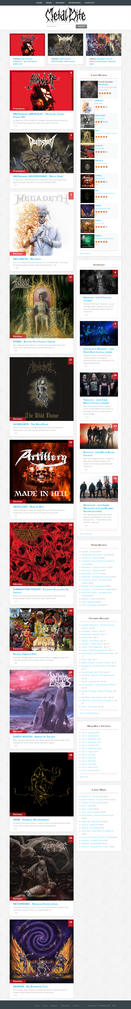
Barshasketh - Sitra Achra (91, 573)
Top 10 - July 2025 (88, 754)
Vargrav (98, 235)
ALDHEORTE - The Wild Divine (30, 424)
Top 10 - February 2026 (91, 732)
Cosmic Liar (99, 223)
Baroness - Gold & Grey (91, 599)
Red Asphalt (99, 148)
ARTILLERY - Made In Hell (28, 506)
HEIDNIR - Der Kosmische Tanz (30, 986)
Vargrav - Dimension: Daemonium (94, 650)
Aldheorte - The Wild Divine (92, 840)
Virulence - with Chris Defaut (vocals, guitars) (96, 401)
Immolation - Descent (90, 631)
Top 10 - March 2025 (90, 767)
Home (39, 3)
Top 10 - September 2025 (91, 748)
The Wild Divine (101, 163)
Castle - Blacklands (89, 602)
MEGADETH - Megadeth (27, 258)
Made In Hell (100, 178)
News (49, 3)
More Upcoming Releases (89, 713)
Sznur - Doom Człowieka (91, 812)
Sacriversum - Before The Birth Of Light (96, 837)
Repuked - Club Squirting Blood (93, 586)
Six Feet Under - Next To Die (92, 672)
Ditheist (98, 220)
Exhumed (99, 145)
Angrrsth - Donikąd (89, 551)
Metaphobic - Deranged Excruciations (96, 577)
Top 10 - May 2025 (89, 761)
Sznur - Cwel (86, 659)
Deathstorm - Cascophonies (92, 796)
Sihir (97, 190)
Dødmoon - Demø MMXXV (92, 843)
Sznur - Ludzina (87, 809)
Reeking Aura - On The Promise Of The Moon (99, 666)
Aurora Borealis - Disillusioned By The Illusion (99, 684)
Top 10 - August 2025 (90, 751)
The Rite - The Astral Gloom (92, 802)
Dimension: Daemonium (104, 238)
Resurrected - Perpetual (91, 634)
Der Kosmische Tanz (103, 208)
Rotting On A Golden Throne (106, 133)
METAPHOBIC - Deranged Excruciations (35, 903)
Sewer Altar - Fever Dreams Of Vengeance (98, 700)
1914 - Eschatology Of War (92, 605)
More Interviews (86, 534)
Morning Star (100, 118)
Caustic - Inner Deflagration (92, 647)
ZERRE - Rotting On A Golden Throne (34, 341)
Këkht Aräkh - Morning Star (92, 821)
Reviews (60, 3)
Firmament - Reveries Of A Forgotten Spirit (98, 675)
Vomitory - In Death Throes (92, 644)
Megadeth (99, 100)
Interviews (75, 3)
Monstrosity (103, 84)
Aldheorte (99, 160)
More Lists (84, 777)
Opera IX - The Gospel (90, 828)
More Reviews (85, 253)
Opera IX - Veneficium (90, 824)
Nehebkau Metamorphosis (105, 193)
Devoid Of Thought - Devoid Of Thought (97, 691)
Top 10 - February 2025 (91, 770)
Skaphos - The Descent (90, 641)
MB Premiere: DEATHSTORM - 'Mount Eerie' (38, 176)
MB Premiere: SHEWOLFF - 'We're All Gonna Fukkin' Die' (25, 61)
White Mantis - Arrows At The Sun (94, 567)
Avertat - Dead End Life (90, 681)
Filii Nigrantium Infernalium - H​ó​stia (95, 555)
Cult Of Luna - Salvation (90, 558)
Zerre (97, 130)
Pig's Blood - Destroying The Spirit (94, 697)
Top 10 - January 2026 (90, 736)
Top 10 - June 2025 (89, 758)
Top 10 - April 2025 (89, 764)
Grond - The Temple (89, 706)
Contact (90, 3)
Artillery (98, 175)
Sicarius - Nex (87, 637)
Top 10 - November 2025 (91, 742)
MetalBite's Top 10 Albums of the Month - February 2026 (102, 61)
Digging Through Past (25, 654)
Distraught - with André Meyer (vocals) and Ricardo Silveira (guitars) (98, 508)
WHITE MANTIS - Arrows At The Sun (34, 736)
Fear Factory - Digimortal (91, 570)
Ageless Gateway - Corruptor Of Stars (96, 662)
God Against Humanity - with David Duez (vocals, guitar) (98, 350)
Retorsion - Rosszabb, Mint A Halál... (95, 846)
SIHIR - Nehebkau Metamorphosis (31, 819)
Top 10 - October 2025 (90, 745)
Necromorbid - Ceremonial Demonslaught (98, 653)
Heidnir (98, 205)
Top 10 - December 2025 (91, 739)
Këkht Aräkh (100, 115)
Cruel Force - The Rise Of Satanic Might (96, 589)
